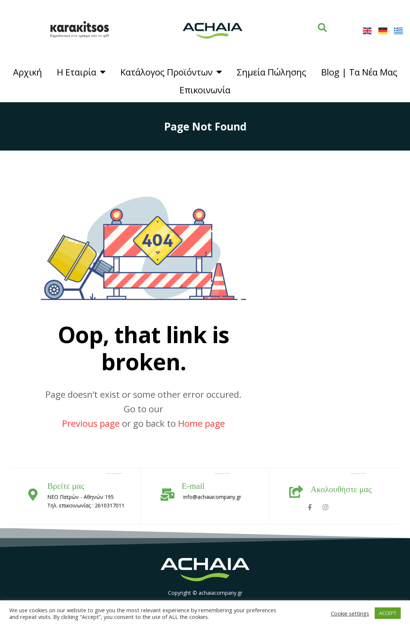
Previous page (91, 423)
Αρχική (27, 72)
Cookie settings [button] (350, 613)
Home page (201, 423)
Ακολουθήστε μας (340, 489)
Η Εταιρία (81, 72)
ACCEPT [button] (387, 613)
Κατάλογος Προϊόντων (171, 72)
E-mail (193, 486)
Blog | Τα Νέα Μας (359, 72)
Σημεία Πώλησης (271, 72)
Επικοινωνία (205, 90)
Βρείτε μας (65, 486)
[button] (322, 27)
